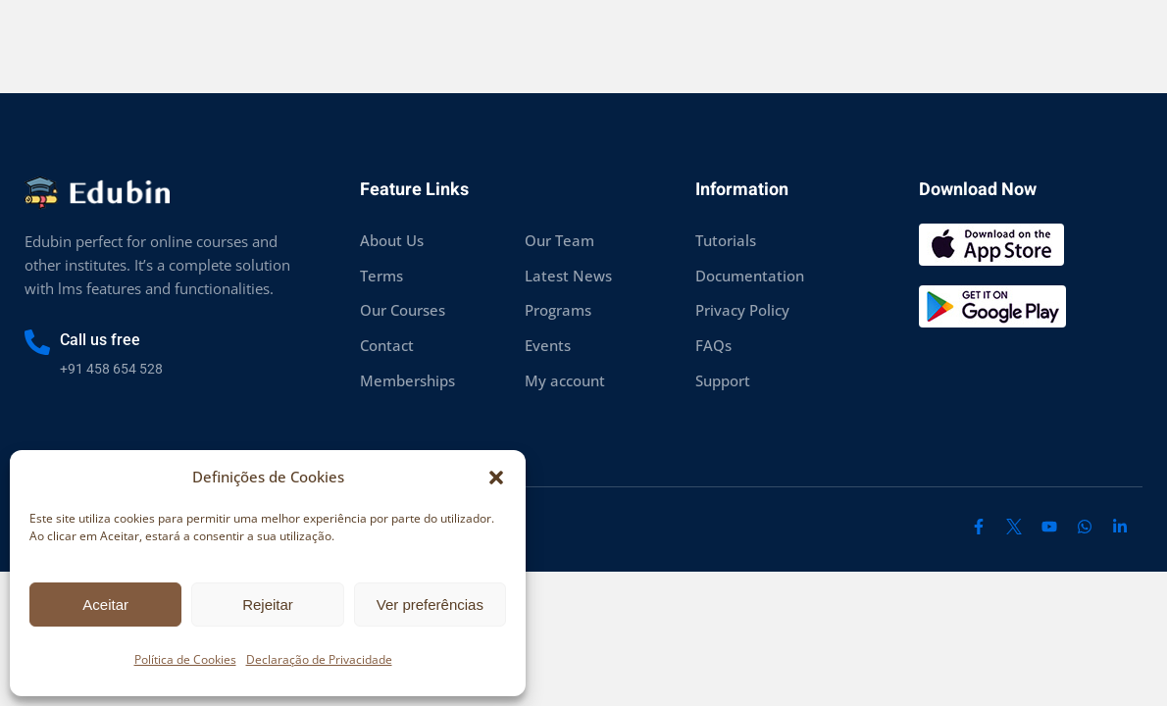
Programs (558, 310)
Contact (387, 345)
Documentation (749, 275)
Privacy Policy (742, 310)
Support (722, 380)
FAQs (713, 345)
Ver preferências (430, 604)
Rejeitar (267, 604)
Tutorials (725, 240)
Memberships (407, 380)
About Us (392, 240)
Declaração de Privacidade (319, 659)
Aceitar (105, 604)
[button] (496, 477)
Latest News (568, 275)
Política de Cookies (185, 659)
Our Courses (402, 310)
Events (548, 345)
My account (565, 380)
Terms (381, 275)
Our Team (559, 240)
